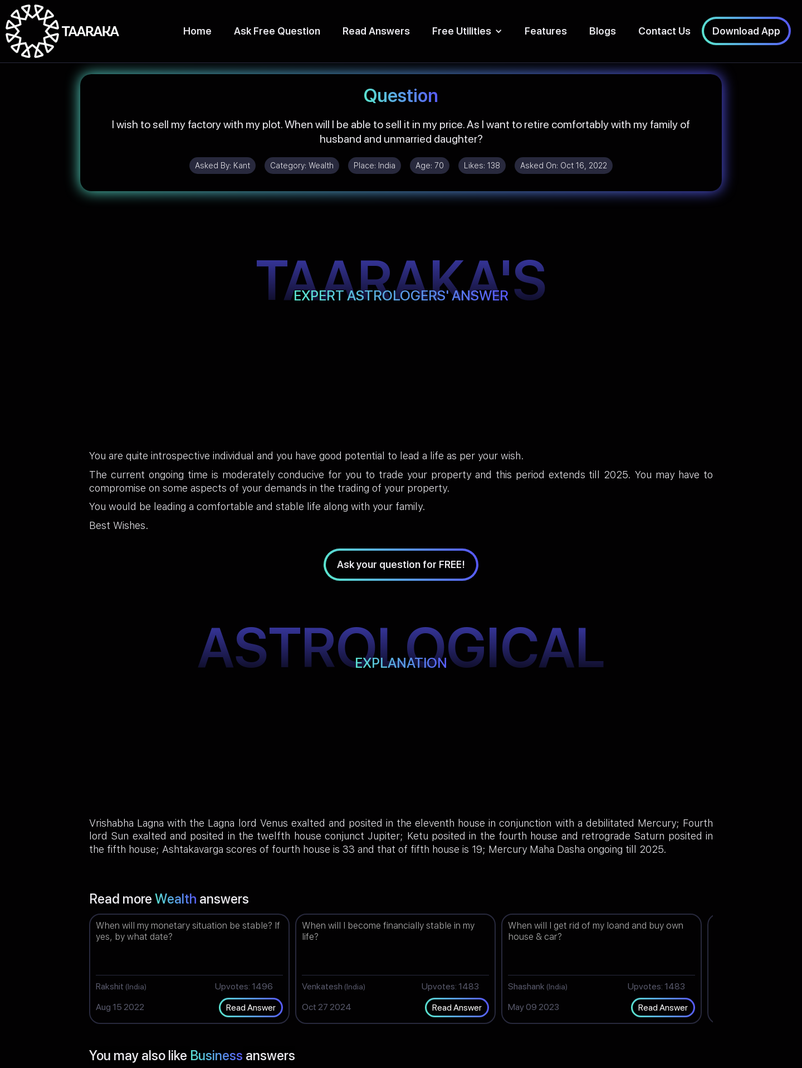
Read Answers (376, 31)
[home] (62, 31)
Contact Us (664, 31)
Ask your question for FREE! (401, 564)
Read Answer (251, 1007)
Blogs (602, 31)
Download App (746, 31)
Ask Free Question (277, 31)
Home (197, 31)
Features (546, 31)
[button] (467, 31)
